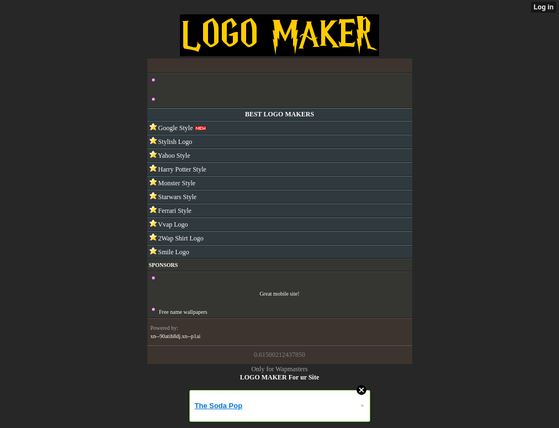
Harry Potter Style (181, 169)
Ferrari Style (174, 211)
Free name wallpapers (183, 312)
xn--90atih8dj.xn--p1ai (176, 336)
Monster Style (176, 183)
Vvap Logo (172, 224)
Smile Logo (173, 252)
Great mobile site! (279, 294)
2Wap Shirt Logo (180, 238)
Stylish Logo (175, 142)
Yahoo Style (173, 155)
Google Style (175, 128)
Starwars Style (177, 197)
